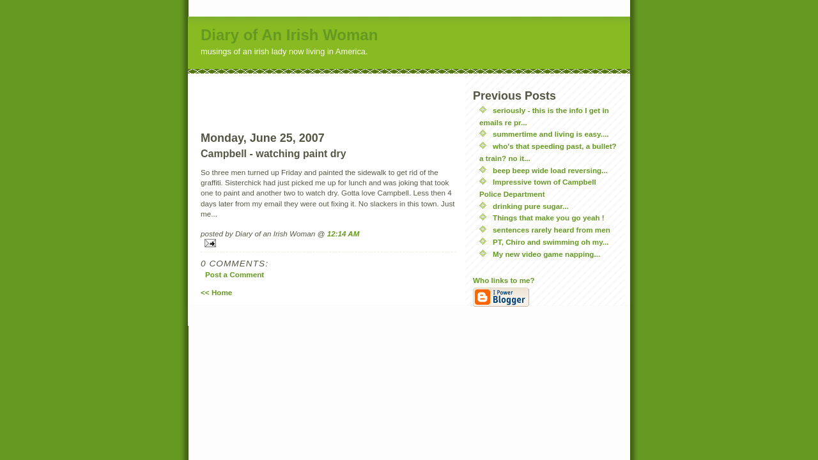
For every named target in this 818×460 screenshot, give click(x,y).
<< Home (216, 292)
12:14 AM (343, 233)
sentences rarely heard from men (551, 230)
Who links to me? (504, 280)
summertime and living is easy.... (551, 134)
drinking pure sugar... (531, 206)
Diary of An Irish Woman (289, 34)
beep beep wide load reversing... (550, 170)
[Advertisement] (328, 92)
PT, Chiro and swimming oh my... (551, 242)
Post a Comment (234, 274)
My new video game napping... (546, 254)
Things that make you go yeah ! (549, 217)
